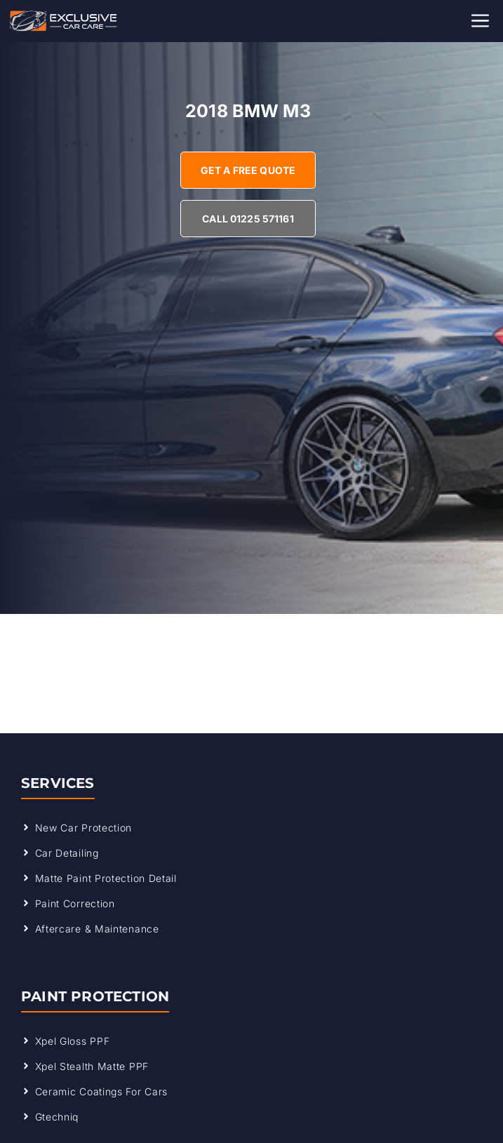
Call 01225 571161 (247, 219)
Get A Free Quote (248, 170)
